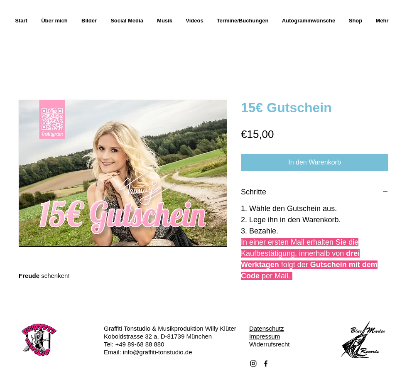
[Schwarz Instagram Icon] (253, 363)
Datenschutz (266, 328)
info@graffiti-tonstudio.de (157, 352)
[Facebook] (266, 363)
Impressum (264, 336)
